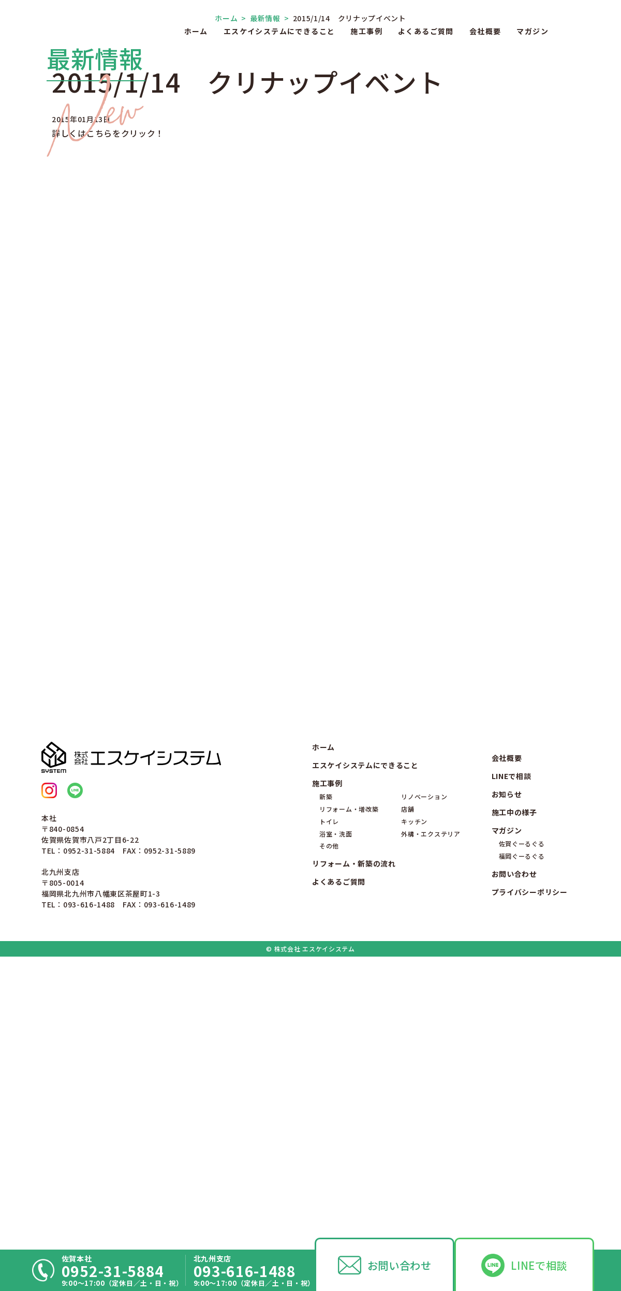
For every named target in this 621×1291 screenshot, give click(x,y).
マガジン (532, 31)
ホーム (196, 31)
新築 (325, 1079)
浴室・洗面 (335, 1116)
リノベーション (424, 1079)
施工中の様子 (514, 1095)
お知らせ (507, 1077)
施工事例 (366, 31)
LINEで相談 (539, 1265)
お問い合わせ (399, 1265)
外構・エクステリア (430, 1116)
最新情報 (260, 259)
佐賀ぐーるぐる (522, 1126)
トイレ (329, 1103)
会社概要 (485, 31)
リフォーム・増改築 (348, 1091)
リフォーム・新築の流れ (354, 1146)
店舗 (407, 1091)
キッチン (414, 1103)
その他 (329, 1128)
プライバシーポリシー (530, 1174)
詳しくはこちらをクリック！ (108, 374)
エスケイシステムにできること (279, 31)
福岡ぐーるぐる (522, 1138)
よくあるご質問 (426, 31)
